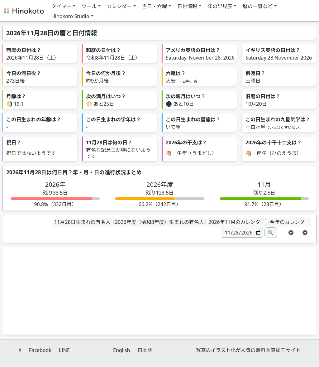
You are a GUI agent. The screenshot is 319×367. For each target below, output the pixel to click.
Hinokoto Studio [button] (70, 16)
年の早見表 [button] (219, 6)
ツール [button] (89, 6)
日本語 (145, 350)
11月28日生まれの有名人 (82, 222)
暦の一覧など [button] (258, 6)
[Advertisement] (159, 291)
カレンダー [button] (119, 6)
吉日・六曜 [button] (154, 6)
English (121, 350)
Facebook (40, 350)
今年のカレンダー (290, 222)
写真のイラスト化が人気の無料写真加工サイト (248, 350)
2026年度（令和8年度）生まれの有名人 (159, 222)
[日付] (242, 233)
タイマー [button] (61, 6)
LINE (64, 350)
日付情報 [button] (187, 6)
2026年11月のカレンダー (236, 222)
